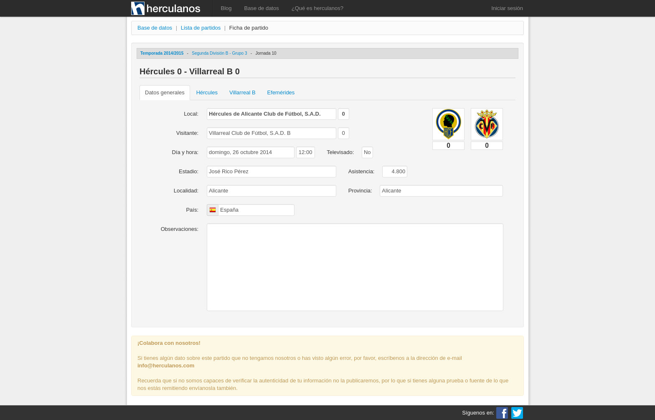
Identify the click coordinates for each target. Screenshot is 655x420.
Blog (226, 8)
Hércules (207, 92)
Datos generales (165, 92)
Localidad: (186, 190)
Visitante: (187, 133)
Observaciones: (179, 229)
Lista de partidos (201, 28)
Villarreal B (242, 92)
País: (192, 210)
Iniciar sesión (507, 8)
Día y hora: (185, 152)
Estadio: (188, 171)
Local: (191, 114)
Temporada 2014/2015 (161, 53)
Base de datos (261, 8)
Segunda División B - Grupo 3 (219, 53)
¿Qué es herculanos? (317, 8)
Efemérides (281, 92)
